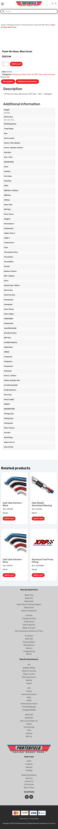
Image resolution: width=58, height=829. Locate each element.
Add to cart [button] (9, 518)
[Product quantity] (5, 64)
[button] (2, 3)
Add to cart (16, 64)
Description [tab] (8, 81)
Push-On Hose (27, 25)
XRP (8, 77)
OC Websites (51, 823)
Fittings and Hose (14, 25)
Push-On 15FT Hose (42, 25)
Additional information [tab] (27, 81)
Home (3, 25)
